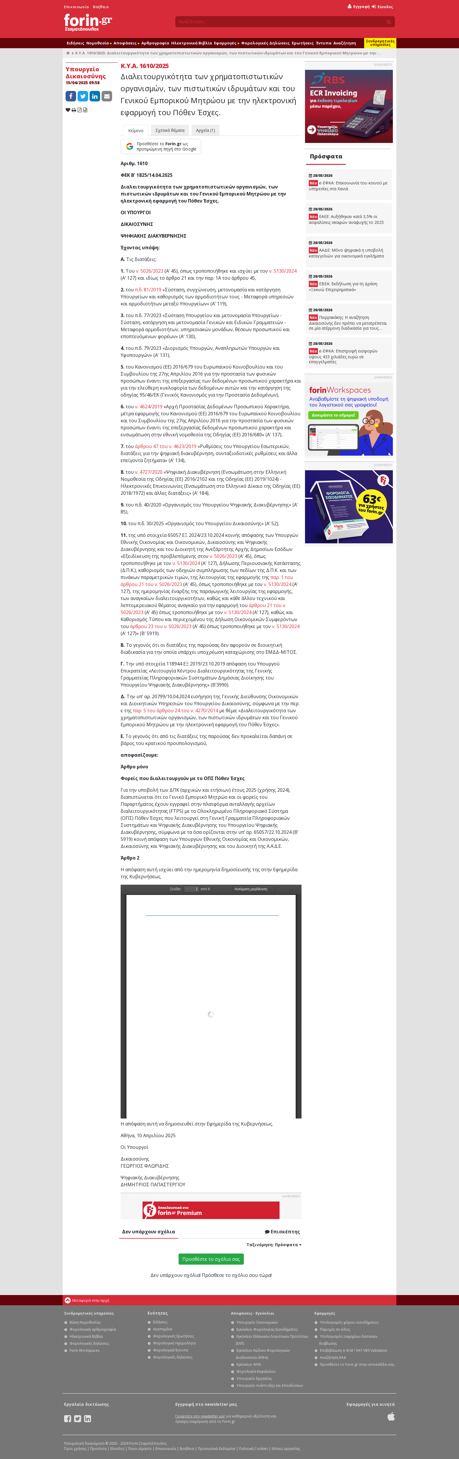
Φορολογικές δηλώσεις (89, 1343)
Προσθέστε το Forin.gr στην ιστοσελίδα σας (357, 1364)
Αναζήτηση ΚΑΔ (333, 1357)
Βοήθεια (101, 6)
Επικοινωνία (76, 6)
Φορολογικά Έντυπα (170, 1350)
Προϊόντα (98, 1448)
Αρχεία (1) (205, 130)
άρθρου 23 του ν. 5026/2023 (160, 626)
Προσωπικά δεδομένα (216, 1448)
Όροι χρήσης (75, 1448)
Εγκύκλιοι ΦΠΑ (249, 1364)
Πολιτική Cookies (253, 1448)
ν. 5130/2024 (283, 271)
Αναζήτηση (344, 43)
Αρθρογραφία (155, 43)
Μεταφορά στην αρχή (90, 1300)
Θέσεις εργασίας (286, 1448)
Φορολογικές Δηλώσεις (265, 43)
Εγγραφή (359, 6)
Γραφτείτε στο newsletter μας (200, 1416)
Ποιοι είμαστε (140, 1448)
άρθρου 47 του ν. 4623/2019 (165, 446)
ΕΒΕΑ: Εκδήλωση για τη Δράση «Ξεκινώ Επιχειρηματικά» (343, 286)
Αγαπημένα (162, 1329)
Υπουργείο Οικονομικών (257, 1322)
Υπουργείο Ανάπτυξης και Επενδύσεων (270, 1385)
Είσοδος (382, 6)
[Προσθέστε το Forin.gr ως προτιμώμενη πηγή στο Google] (161, 146)
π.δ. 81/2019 (148, 289)
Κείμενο (135, 130)
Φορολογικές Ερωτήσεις (173, 1336)
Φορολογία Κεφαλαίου (256, 1371)
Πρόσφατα (326, 156)
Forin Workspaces (85, 1350)
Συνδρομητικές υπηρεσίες (380, 43)
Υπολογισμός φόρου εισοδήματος (349, 1322)
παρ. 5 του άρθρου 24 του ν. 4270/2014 (175, 710)
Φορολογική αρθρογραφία (93, 1329)
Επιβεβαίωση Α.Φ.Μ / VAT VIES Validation (353, 1350)
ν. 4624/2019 (148, 406)
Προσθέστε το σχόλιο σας (211, 1259)
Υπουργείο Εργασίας (254, 1378)
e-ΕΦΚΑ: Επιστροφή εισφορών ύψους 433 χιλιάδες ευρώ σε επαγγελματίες (343, 356)
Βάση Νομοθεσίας (85, 1322)
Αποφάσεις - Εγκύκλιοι (252, 1313)
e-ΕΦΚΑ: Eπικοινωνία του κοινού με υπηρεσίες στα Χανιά (348, 185)
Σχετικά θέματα (169, 130)
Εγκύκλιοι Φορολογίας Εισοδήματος (267, 1329)
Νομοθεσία (99, 43)
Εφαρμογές (226, 43)
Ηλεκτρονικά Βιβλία (191, 43)
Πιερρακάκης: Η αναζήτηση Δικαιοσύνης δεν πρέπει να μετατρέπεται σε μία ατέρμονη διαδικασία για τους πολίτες (348, 322)
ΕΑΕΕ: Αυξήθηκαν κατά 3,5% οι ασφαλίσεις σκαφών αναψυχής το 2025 (346, 219)
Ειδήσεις (75, 43)
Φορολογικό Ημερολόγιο (174, 1343)
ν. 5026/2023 (149, 271)
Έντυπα (323, 43)
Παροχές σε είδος (335, 1329)
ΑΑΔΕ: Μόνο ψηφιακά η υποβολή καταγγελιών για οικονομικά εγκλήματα (346, 253)
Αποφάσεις (126, 43)
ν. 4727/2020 (148, 472)
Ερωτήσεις (303, 43)
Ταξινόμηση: (274, 1244)
